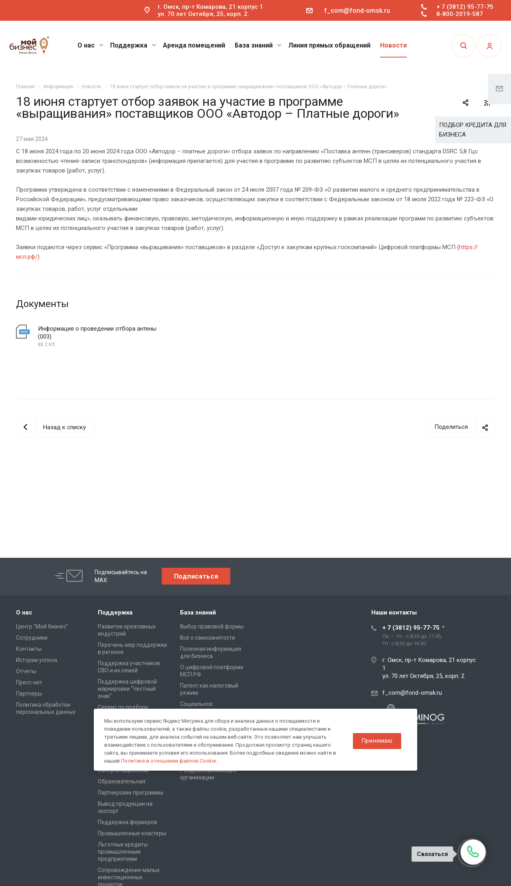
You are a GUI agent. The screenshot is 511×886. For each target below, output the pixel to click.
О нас (90, 45)
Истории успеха (36, 660)
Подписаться (196, 576)
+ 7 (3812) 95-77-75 (464, 6)
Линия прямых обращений (329, 45)
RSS (487, 103)
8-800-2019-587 (459, 14)
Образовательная (121, 781)
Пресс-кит (29, 682)
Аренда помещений (194, 45)
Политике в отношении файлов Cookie (168, 761)
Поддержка (133, 45)
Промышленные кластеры (132, 833)
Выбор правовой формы (212, 626)
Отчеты (26, 671)
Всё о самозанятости (207, 637)
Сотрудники (32, 637)
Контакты (29, 649)
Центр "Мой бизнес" (42, 626)
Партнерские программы (130, 792)
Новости (393, 45)
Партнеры (29, 693)
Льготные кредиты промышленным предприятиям (123, 851)
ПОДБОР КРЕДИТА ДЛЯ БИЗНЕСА (472, 129)
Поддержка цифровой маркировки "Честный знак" (127, 688)
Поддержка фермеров (127, 822)
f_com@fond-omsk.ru (357, 10)
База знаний (258, 45)
